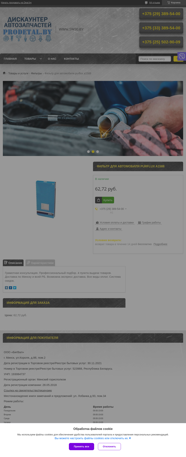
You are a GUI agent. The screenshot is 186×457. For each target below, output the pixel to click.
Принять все (81, 446)
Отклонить (109, 446)
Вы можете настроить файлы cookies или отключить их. (91, 438)
